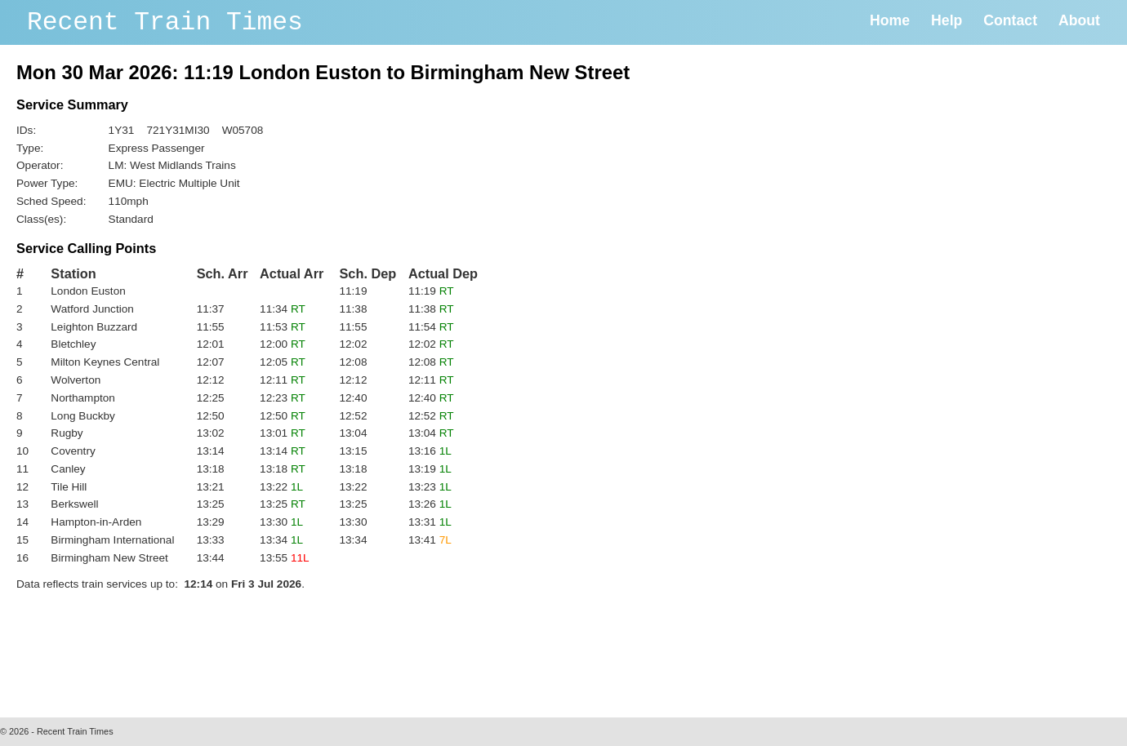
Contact (1010, 20)
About (1079, 20)
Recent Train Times (165, 22)
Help (946, 20)
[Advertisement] (313, 649)
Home (890, 20)
